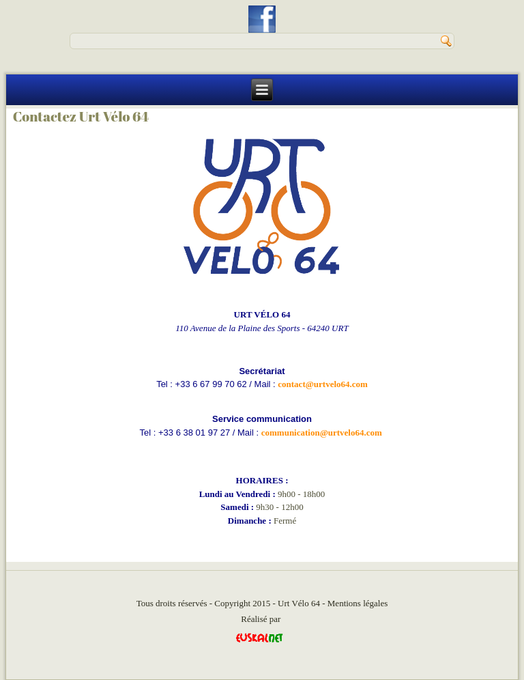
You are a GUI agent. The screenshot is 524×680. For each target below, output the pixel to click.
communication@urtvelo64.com (321, 432)
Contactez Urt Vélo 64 (81, 116)
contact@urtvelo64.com (323, 384)
